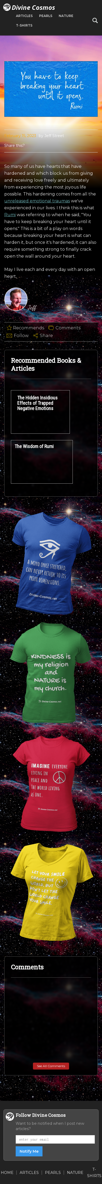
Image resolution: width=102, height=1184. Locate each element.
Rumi (10, 214)
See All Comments (51, 1066)
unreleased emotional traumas (37, 200)
